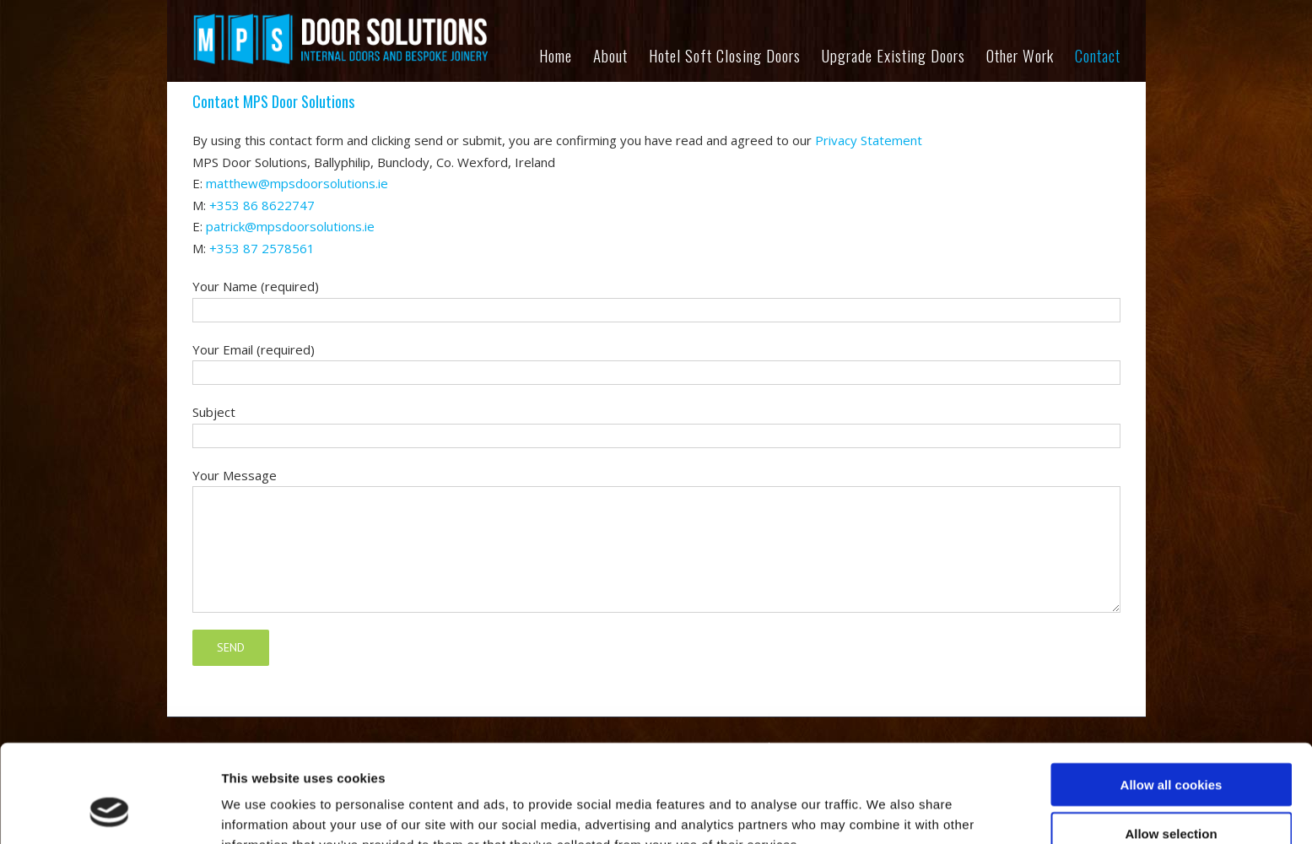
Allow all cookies (1171, 696)
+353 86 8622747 (262, 205)
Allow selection (1171, 745)
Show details (885, 810)
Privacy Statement (868, 140)
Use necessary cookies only (1171, 794)
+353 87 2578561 (262, 248)
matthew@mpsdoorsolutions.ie (297, 183)
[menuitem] (566, 59)
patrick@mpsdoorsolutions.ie (290, 226)
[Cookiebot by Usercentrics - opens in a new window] (109, 811)
